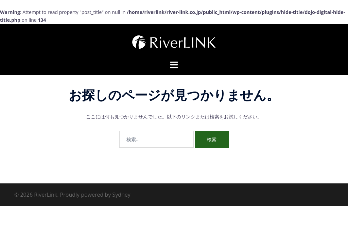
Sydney (121, 194)
